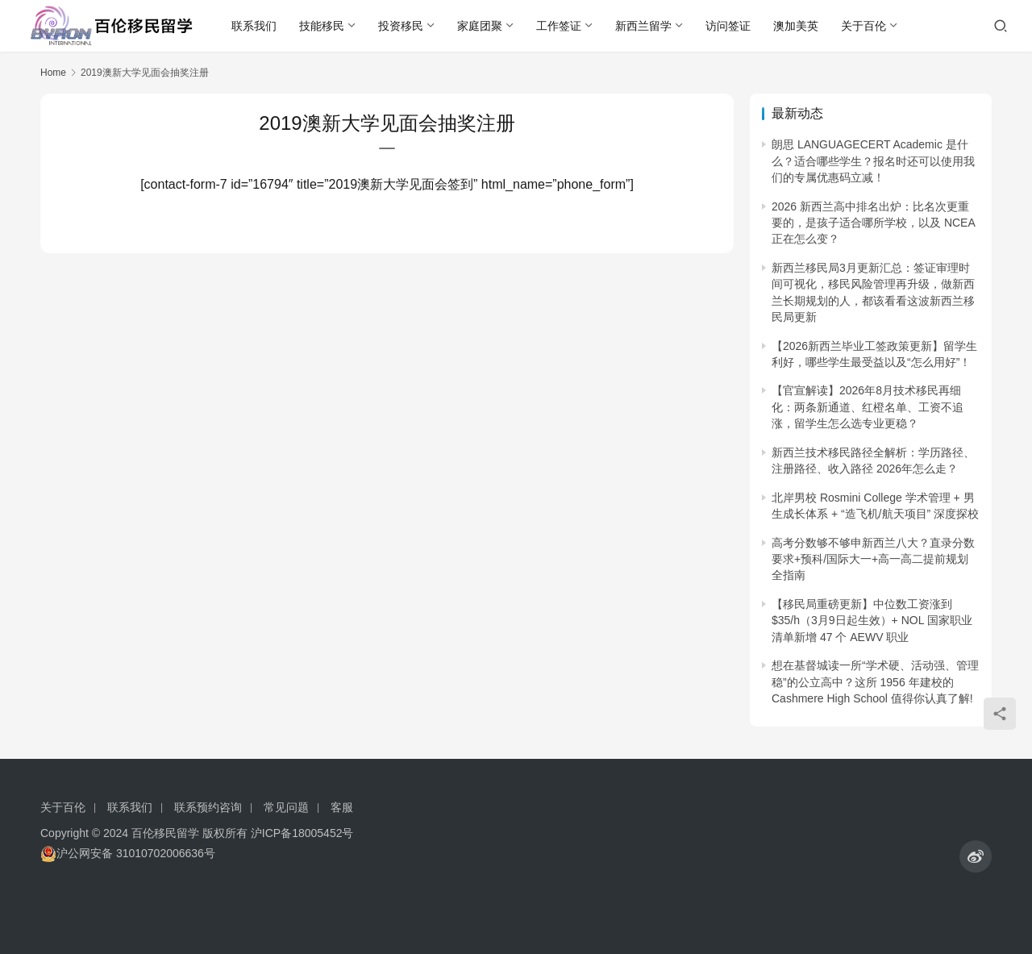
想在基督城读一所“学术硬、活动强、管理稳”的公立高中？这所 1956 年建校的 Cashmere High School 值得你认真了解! (875, 682)
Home (53, 72)
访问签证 (728, 25)
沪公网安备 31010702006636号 (127, 853)
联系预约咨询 (208, 807)
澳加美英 (795, 25)
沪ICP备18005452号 (302, 833)
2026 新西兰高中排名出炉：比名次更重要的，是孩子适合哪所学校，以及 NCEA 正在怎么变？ (873, 223)
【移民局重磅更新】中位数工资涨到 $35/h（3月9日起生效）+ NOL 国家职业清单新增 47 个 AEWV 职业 (872, 621)
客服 (342, 807)
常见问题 (286, 807)
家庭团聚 (479, 25)
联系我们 (254, 25)
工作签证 (558, 25)
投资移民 (400, 25)
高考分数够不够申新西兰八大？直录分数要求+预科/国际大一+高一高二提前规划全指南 (873, 559)
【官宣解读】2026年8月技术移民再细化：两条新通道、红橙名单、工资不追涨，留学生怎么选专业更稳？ (867, 407)
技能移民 (321, 25)
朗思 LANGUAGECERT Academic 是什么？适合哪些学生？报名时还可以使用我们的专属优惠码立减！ (873, 161)
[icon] (975, 856)
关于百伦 (863, 25)
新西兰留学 (643, 25)
